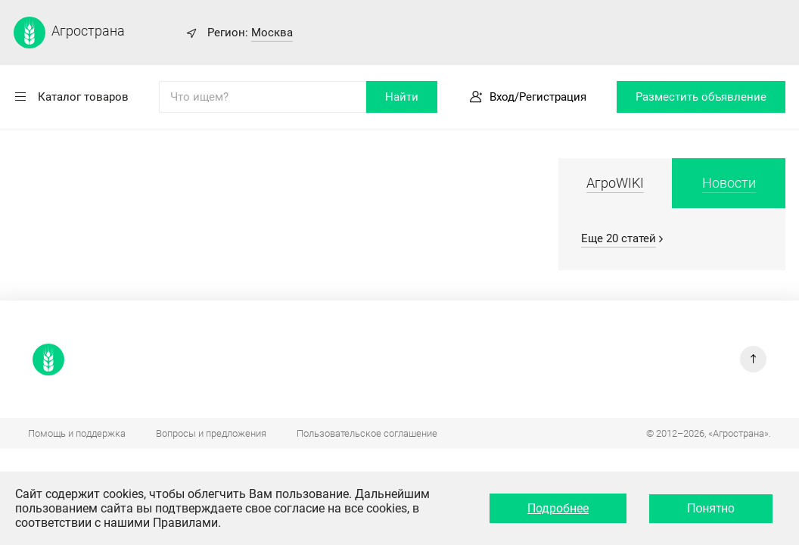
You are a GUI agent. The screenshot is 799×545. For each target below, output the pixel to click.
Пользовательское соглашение (367, 433)
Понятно (711, 508)
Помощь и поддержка (77, 433)
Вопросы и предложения (211, 433)
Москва (272, 32)
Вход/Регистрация (538, 97)
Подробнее (558, 508)
